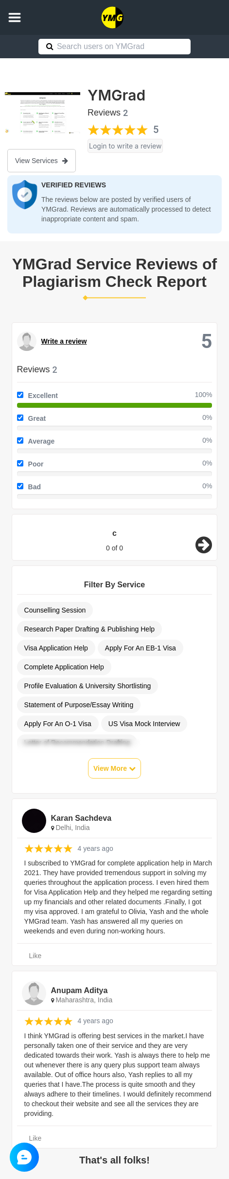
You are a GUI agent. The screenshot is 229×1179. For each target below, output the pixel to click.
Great (37, 418)
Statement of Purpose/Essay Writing (79, 705)
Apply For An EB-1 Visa (140, 648)
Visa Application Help (56, 648)
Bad (34, 487)
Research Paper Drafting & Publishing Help (89, 629)
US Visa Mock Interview (144, 724)
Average (41, 441)
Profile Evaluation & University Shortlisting (87, 686)
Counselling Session (55, 610)
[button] (14, 17)
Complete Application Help (64, 667)
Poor (36, 464)
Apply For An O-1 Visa (57, 724)
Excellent (43, 395)
